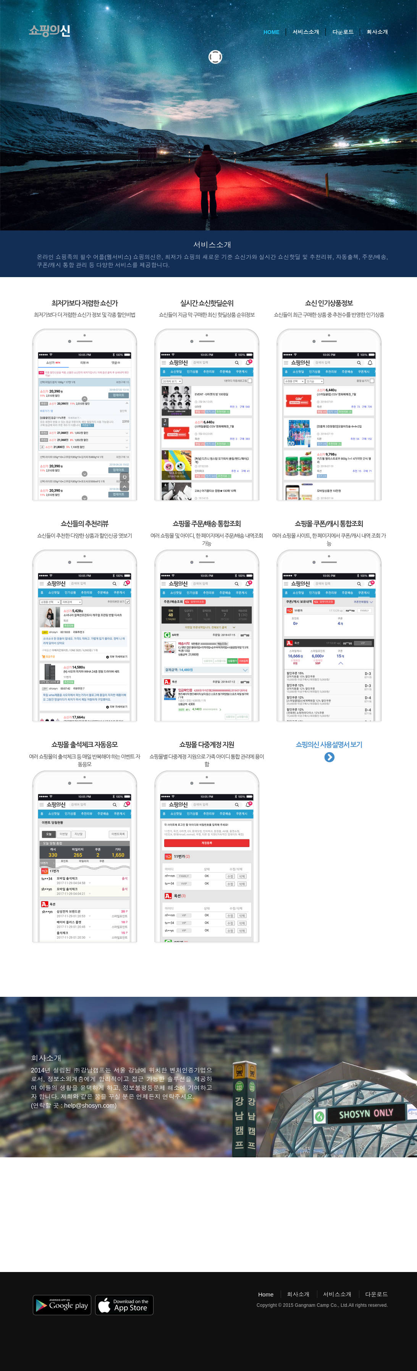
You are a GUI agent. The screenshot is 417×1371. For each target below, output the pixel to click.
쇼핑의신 (49, 31)
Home (271, 32)
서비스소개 (306, 32)
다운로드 (343, 32)
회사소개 (377, 32)
